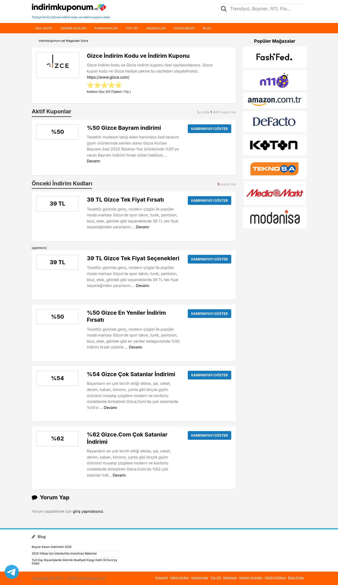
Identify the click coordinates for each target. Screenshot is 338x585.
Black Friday (296, 577)
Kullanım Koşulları (251, 577)
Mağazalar (155, 28)
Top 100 (132, 28)
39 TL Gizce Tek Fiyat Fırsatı (125, 199)
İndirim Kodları (179, 577)
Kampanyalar (106, 28)
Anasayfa (161, 577)
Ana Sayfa (43, 28)
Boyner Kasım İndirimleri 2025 (52, 547)
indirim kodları (73, 28)
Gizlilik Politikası (275, 577)
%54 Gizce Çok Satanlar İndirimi (131, 374)
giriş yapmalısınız (88, 511)
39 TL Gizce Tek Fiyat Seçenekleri (133, 258)
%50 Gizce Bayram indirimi (124, 127)
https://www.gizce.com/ (108, 77)
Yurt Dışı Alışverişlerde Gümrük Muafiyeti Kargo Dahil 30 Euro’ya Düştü (74, 561)
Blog (207, 28)
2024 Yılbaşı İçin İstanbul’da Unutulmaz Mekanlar (64, 553)
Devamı (93, 161)
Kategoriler (184, 28)
